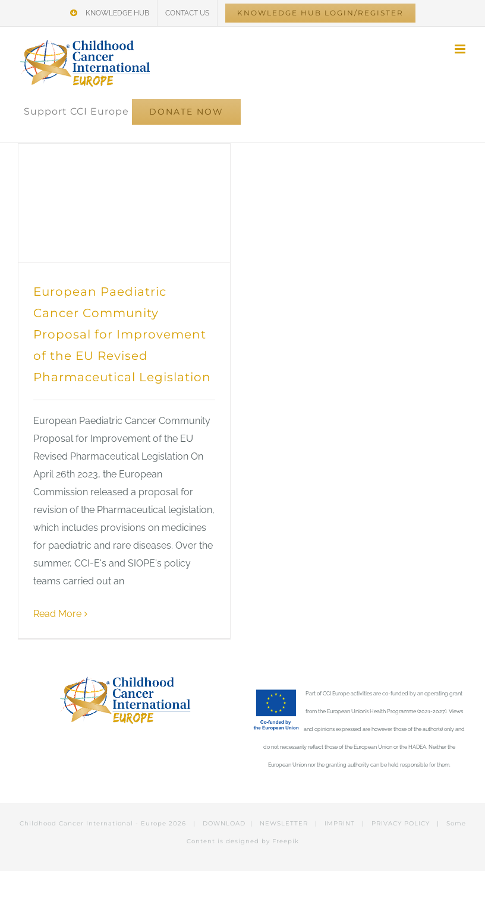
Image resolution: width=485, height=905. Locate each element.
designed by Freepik (262, 841)
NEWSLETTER (284, 823)
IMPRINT (340, 823)
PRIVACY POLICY (400, 823)
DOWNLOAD (224, 823)
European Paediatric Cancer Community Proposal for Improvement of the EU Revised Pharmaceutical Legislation (122, 334)
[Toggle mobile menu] (461, 49)
